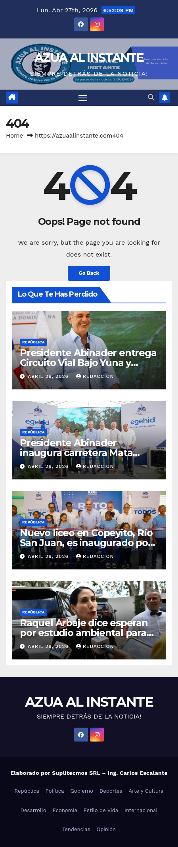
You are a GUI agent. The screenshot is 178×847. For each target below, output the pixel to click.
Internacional (140, 810)
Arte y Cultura (145, 791)
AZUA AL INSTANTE (89, 57)
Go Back (89, 273)
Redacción (95, 376)
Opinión (106, 829)
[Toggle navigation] (83, 97)
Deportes (111, 791)
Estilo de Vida (101, 810)
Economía (65, 810)
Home (14, 135)
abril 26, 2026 (49, 376)
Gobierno (81, 791)
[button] (151, 97)
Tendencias (76, 829)
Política (55, 791)
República (33, 342)
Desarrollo (33, 810)
